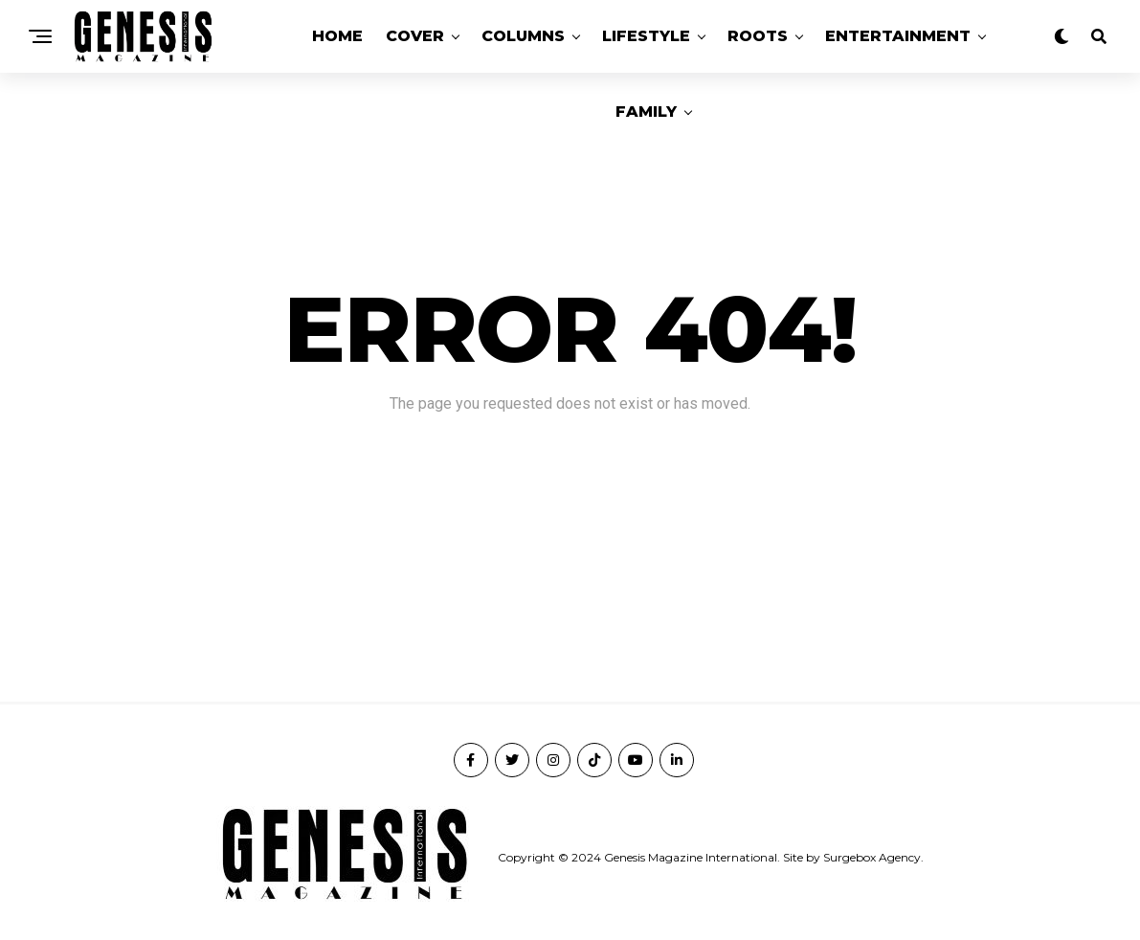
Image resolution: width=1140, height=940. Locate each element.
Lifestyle (646, 36)
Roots (757, 36)
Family (646, 111)
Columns (523, 36)
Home (337, 36)
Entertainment (898, 36)
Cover (415, 36)
